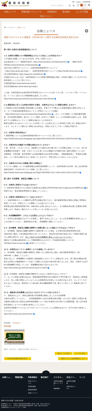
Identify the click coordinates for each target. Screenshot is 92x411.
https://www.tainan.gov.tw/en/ (23, 83)
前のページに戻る (64, 353)
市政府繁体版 (86, 2)
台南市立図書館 (71, 382)
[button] (14, 337)
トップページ (10, 27)
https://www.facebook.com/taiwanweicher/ (50, 62)
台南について (32, 393)
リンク (82, 377)
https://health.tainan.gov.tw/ (69, 71)
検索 (51, 5)
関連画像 (7, 326)
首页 (73, 2)
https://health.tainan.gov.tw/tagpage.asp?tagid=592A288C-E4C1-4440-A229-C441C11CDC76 (41, 172)
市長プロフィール (32, 382)
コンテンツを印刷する (86, 30)
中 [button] (81, 5)
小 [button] (78, 5)
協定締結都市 (32, 390)
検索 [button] (69, 5)
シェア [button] (89, 4)
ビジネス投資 (82, 12)
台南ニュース (10, 12)
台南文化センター (71, 387)
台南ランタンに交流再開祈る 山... (73, 358)
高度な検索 (73, 5)
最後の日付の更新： (8, 400)
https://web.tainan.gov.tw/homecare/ (18, 314)
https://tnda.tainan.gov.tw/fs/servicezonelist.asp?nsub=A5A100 (29, 99)
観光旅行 (66, 12)
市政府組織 (32, 386)
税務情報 (57, 388)
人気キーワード (85, 8)
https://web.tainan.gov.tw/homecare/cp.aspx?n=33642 (25, 268)
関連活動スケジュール (32, 12)
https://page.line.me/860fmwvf (31, 74)
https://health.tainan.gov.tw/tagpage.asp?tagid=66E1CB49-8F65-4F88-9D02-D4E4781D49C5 (41, 139)
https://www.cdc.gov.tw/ (16, 243)
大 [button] (85, 5)
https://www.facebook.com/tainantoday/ (22, 65)
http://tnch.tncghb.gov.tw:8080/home (69, 188)
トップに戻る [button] (80, 353)
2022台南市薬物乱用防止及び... (17, 358)
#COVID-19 (16, 323)
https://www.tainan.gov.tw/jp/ (17, 71)
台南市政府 (15, 3)
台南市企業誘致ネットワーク (58, 383)
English (78, 2)
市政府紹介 (52, 12)
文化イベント (46, 16)
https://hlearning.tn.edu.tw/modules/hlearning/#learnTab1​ (28, 114)
